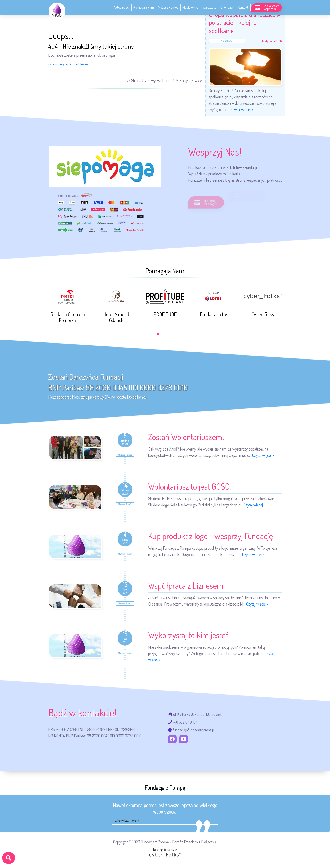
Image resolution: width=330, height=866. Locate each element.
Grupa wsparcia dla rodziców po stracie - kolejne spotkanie (244, 22)
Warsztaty (209, 7)
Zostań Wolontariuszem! (186, 436)
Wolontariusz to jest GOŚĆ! (189, 486)
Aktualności (121, 7)
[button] (158, 334)
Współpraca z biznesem (185, 585)
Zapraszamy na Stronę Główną (68, 64)
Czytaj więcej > (242, 109)
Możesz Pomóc (168, 7)
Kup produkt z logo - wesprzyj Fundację (210, 535)
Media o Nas (190, 7)
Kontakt (243, 7)
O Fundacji (227, 7)
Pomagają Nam (143, 7)
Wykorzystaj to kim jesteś (188, 635)
